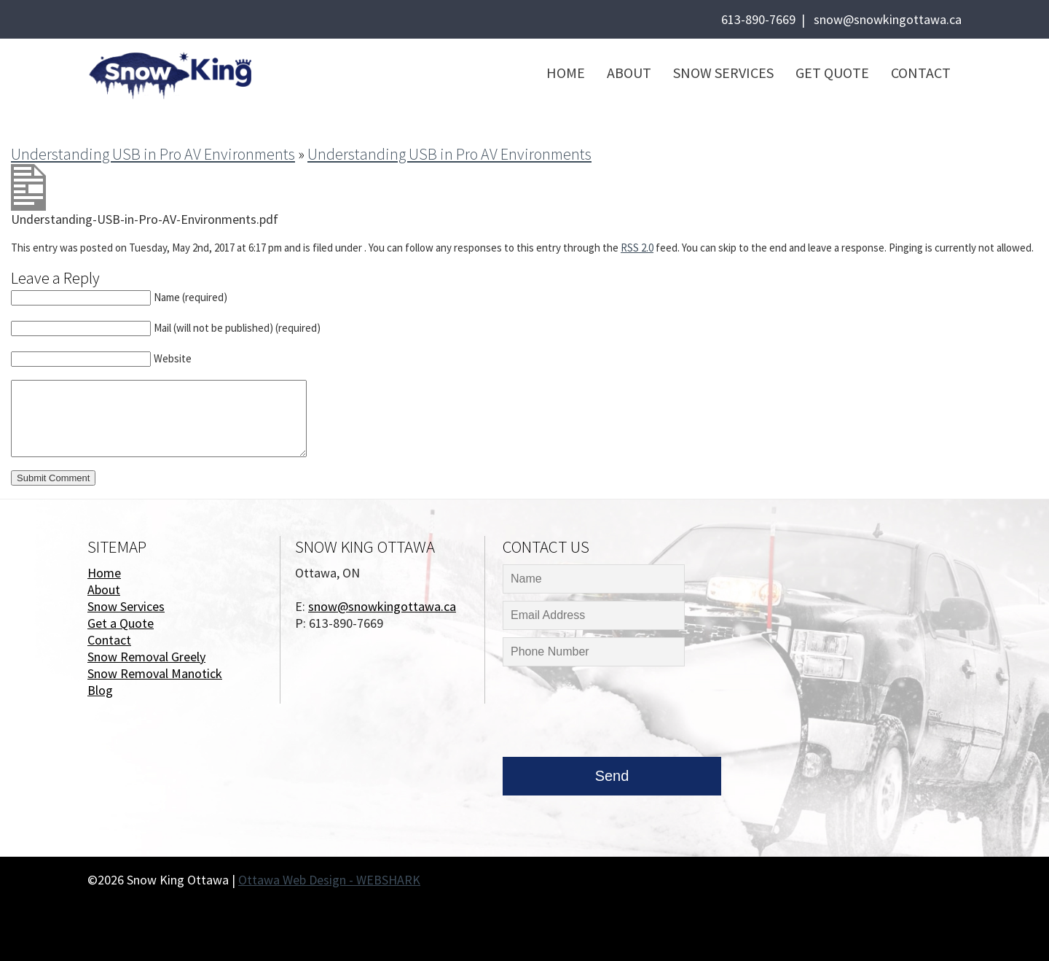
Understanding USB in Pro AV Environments (153, 154)
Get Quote (832, 72)
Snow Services (723, 72)
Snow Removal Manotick (154, 673)
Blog (100, 690)
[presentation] (613, 715)
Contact (921, 72)
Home (565, 72)
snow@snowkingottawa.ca (888, 19)
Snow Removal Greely (146, 656)
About (629, 72)
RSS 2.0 (637, 247)
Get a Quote (120, 623)
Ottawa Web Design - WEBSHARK (329, 879)
